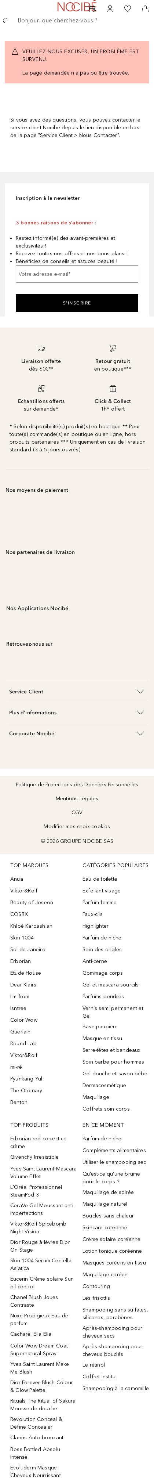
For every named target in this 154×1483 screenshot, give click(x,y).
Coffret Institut (99, 1377)
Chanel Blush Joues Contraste (34, 1301)
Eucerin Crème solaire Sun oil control (42, 1283)
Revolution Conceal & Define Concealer (36, 1423)
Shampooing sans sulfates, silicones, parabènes (115, 1314)
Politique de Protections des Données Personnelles (77, 785)
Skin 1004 (22, 938)
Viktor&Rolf (23, 891)
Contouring (96, 1286)
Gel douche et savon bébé (114, 1074)
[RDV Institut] (92, 9)
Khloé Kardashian (31, 926)
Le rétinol (93, 1365)
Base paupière (100, 1027)
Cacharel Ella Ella (31, 1334)
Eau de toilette (99, 879)
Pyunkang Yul (26, 1079)
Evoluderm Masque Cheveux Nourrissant (35, 1472)
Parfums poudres (103, 996)
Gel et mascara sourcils (110, 985)
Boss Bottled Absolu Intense (35, 1453)
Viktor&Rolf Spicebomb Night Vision (38, 1228)
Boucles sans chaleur (108, 1216)
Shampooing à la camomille (115, 1388)
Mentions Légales (77, 798)
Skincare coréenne (104, 1227)
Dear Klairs (23, 985)
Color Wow (23, 1020)
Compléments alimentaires (114, 1150)
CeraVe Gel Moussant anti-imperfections (42, 1209)
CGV (77, 812)
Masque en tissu (102, 1038)
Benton (18, 1102)
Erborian (20, 961)
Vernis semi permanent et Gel (112, 1012)
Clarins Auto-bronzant (36, 1438)
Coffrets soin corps (106, 1109)
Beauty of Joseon (31, 902)
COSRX (19, 914)
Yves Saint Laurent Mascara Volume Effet (43, 1173)
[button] (77, 691)
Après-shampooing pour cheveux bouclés (112, 1350)
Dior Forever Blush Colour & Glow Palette (41, 1386)
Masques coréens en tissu (114, 1263)
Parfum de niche (101, 938)
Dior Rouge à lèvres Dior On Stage (40, 1246)
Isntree (18, 1008)
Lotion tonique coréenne (112, 1251)
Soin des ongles (102, 949)
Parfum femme (99, 902)
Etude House (25, 973)
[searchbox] (77, 20)
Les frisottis (96, 1298)
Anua (16, 879)
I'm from (20, 996)
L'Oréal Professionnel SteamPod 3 (36, 1191)
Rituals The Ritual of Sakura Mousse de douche (43, 1405)
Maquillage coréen (105, 1274)
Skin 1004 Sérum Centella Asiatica (41, 1264)
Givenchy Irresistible (34, 1157)
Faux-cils (92, 914)
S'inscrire (77, 303)
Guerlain (20, 1032)
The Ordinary (26, 1090)
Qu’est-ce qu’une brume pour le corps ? (111, 1178)
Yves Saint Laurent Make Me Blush (39, 1368)
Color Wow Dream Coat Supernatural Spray (39, 1350)
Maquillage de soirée (108, 1192)
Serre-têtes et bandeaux (111, 1050)
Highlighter (95, 926)
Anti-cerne (94, 961)
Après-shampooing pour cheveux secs (112, 1332)
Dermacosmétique (104, 1085)
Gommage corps (102, 973)
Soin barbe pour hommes (113, 1062)
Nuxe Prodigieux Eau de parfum (39, 1320)
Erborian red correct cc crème (38, 1143)
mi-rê (16, 1067)
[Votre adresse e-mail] (77, 274)
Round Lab (23, 1043)
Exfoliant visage (101, 891)
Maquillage (95, 1097)
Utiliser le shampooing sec (114, 1162)
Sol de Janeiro (27, 949)
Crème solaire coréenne (111, 1239)
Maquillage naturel (105, 1204)
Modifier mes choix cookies (77, 826)
